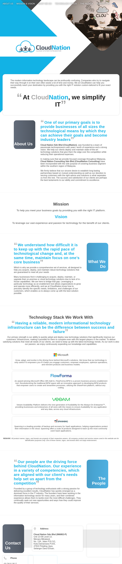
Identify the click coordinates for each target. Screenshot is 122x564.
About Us (8, 4)
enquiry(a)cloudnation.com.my (18, 544)
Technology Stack (66, 4)
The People (86, 4)
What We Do (45, 4)
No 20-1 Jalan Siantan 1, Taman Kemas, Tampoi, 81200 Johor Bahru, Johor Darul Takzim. (86, 541)
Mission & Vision (26, 4)
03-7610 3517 (10, 530)
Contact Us (103, 4)
